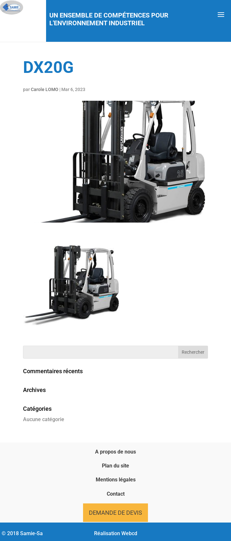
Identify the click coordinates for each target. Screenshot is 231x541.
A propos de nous (115, 452)
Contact (116, 494)
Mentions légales (116, 480)
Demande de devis (115, 512)
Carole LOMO (44, 89)
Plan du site (115, 466)
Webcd (129, 533)
